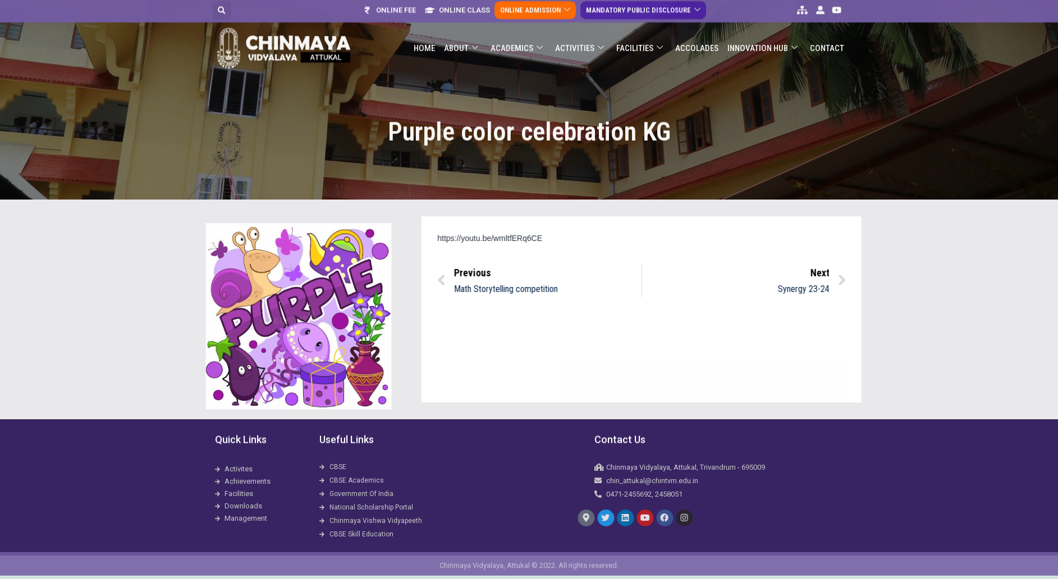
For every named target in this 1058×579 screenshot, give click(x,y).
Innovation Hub (762, 31)
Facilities (639, 31)
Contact (827, 31)
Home (424, 31)
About (461, 31)
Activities (579, 31)
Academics (517, 31)
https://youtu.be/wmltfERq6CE (584, 238)
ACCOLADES (696, 31)
